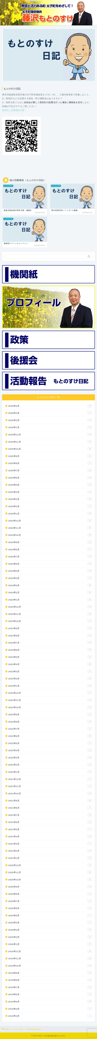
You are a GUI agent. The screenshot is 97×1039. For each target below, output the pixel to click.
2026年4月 (50, 405)
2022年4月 (50, 750)
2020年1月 (50, 944)
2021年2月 (50, 850)
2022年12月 (50, 692)
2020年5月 (50, 915)
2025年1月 (50, 513)
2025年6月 (50, 477)
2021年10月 (50, 793)
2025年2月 (50, 506)
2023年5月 (50, 656)
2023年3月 (50, 671)
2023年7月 (50, 642)
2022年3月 (50, 757)
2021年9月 (50, 800)
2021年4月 (50, 836)
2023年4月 (50, 664)
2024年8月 (50, 549)
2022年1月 (50, 771)
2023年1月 (50, 685)
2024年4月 (50, 578)
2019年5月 (50, 1001)
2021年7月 (50, 814)
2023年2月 (50, 678)
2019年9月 (50, 972)
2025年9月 (50, 456)
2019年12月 (50, 951)
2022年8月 (50, 721)
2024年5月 (50, 570)
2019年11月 (50, 958)
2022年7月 (50, 728)
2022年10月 (50, 707)
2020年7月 (50, 901)
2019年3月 (50, 1015)
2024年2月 (50, 592)
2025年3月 (50, 499)
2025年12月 (50, 434)
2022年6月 (50, 735)
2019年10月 (50, 965)
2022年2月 (50, 764)
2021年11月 (50, 786)
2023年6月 (50, 649)
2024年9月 (50, 542)
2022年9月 (50, 714)
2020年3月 (50, 929)
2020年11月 (50, 872)
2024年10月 (50, 534)
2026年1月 (50, 427)
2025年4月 (50, 491)
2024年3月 (50, 585)
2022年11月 (50, 700)
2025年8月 (50, 463)
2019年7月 (50, 987)
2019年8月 (50, 979)
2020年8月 (50, 893)
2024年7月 (50, 556)
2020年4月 (50, 922)
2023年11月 (50, 613)
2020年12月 (50, 865)
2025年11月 (50, 441)
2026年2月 (50, 420)
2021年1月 (50, 857)
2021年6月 (50, 822)
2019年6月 (50, 994)
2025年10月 (50, 448)
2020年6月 (50, 908)
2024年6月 (50, 563)
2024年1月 (50, 599)
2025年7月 (50, 470)
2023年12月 (50, 606)
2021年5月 (50, 829)
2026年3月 (50, 412)
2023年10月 (50, 621)
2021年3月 (50, 843)
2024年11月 (50, 527)
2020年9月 (50, 886)
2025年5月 (50, 484)
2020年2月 (50, 936)
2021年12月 (50, 779)
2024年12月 (50, 520)
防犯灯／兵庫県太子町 (13, 110)
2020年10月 (50, 879)
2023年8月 (50, 635)
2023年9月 (50, 628)
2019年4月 (50, 1008)
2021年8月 (50, 807)
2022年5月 (50, 743)
